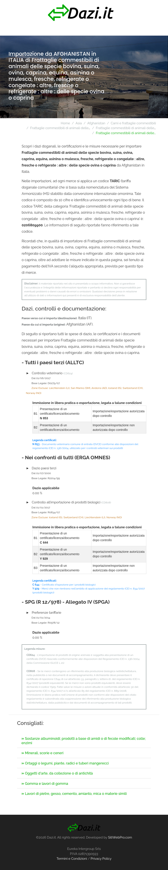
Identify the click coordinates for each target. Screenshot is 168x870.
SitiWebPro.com (120, 837)
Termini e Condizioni (71, 859)
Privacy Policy (101, 859)
